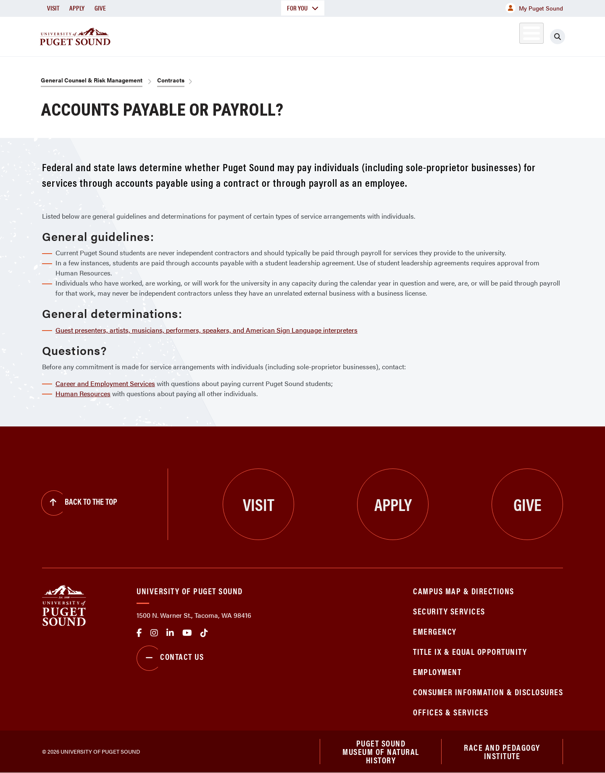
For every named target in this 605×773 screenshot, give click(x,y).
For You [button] (302, 8)
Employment (437, 671)
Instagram (154, 633)
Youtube (187, 633)
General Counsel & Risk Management (91, 80)
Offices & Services (450, 712)
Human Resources (82, 393)
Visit (53, 8)
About (216, 35)
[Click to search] (557, 36)
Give (100, 8)
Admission (335, 35)
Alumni (511, 35)
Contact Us (170, 658)
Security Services (449, 611)
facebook (139, 633)
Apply (76, 8)
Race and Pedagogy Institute (502, 751)
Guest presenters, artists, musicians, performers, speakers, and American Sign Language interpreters (206, 330)
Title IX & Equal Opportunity (470, 651)
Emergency (435, 631)
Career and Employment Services (105, 383)
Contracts (170, 80)
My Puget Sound (534, 8)
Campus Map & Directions (463, 591)
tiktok (204, 633)
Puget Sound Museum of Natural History (380, 751)
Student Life (401, 35)
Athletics (466, 35)
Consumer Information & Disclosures (488, 692)
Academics (272, 35)
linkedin (170, 633)
